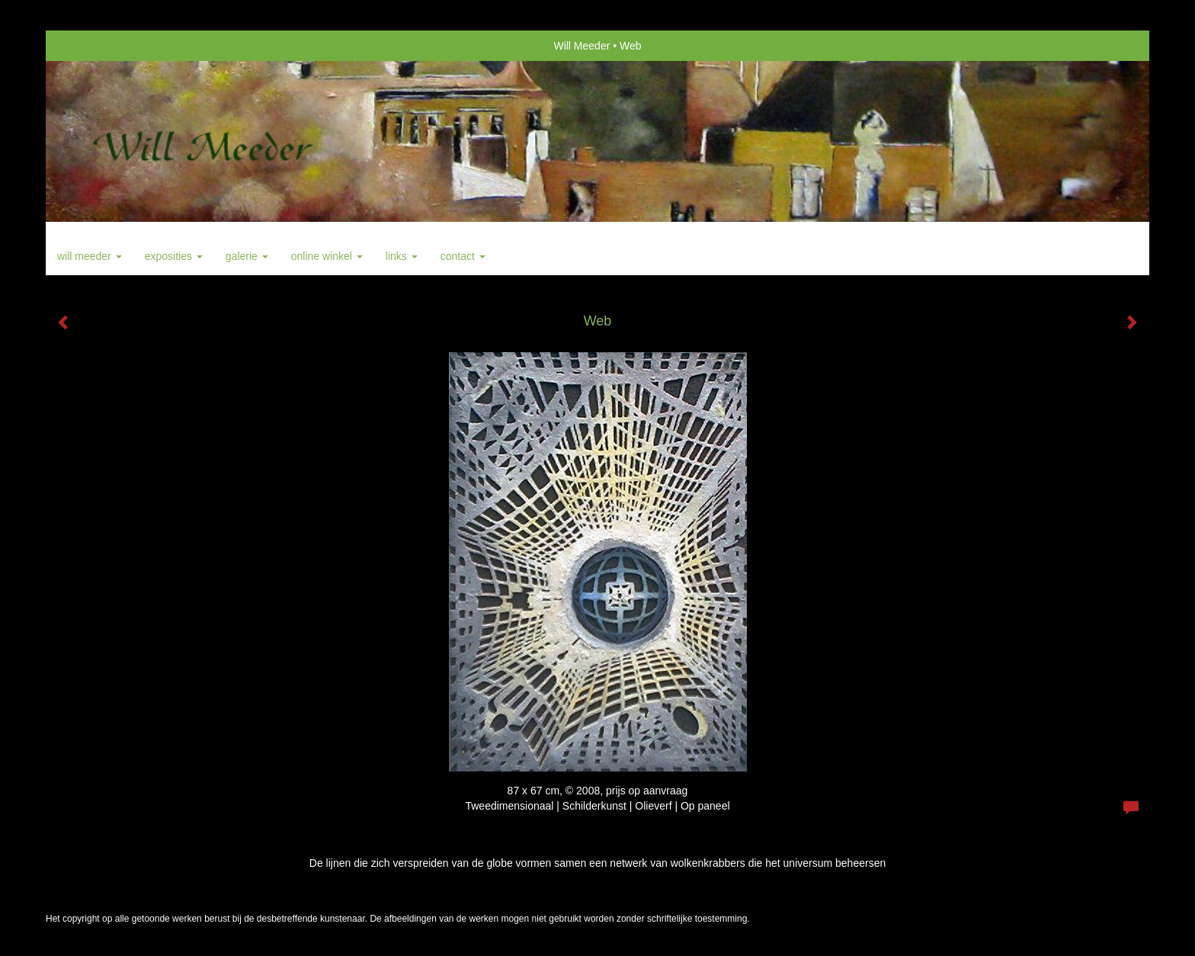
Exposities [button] (174, 256)
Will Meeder (581, 46)
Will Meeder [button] (89, 256)
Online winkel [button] (327, 256)
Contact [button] (463, 256)
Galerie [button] (247, 256)
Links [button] (402, 256)
